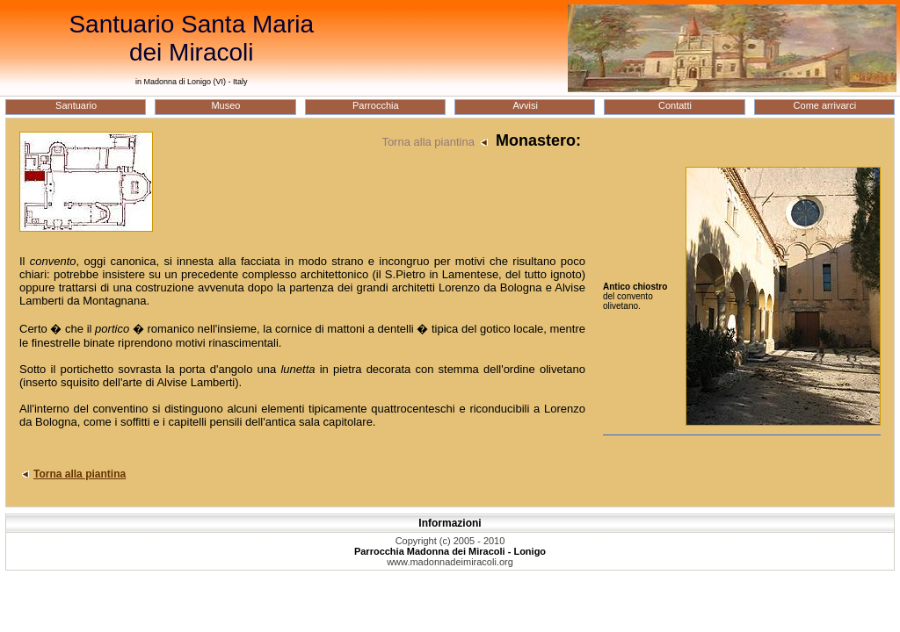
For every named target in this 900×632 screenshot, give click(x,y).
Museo (225, 105)
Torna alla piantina (436, 141)
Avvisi (525, 105)
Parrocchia (375, 105)
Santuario (76, 105)
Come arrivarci (825, 105)
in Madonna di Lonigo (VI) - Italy (191, 81)
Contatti (675, 105)
